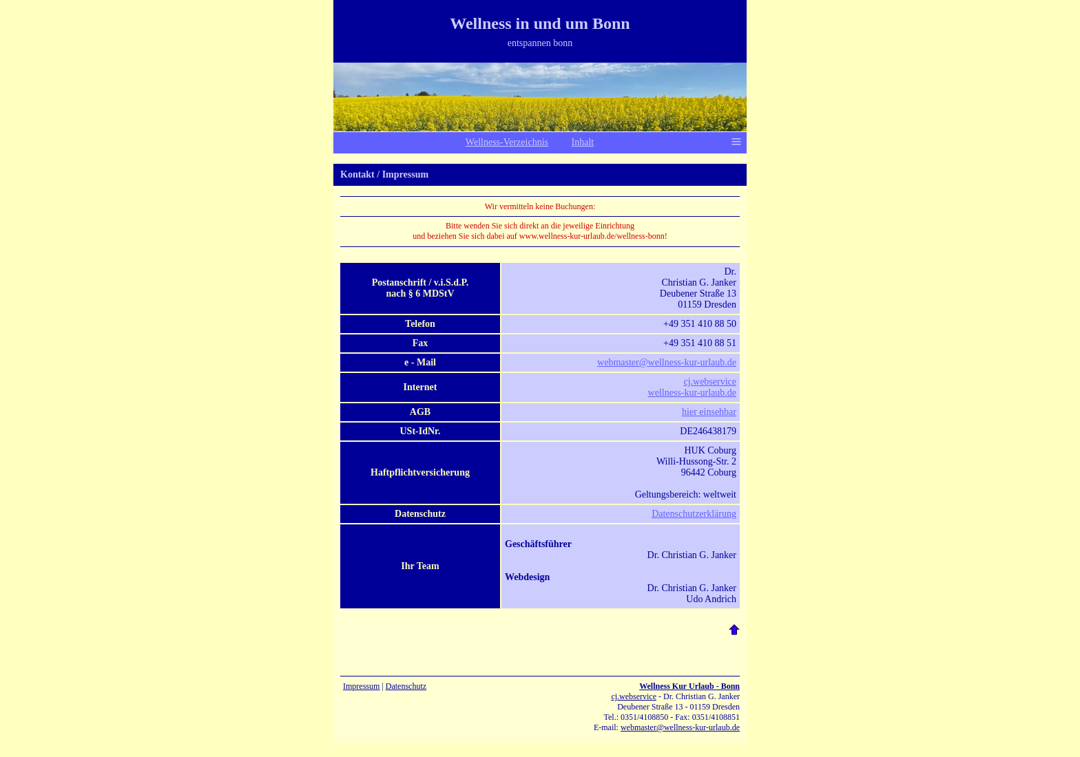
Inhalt (583, 142)
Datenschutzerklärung (694, 514)
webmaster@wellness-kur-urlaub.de (666, 362)
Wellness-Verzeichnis (507, 142)
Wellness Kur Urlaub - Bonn (689, 686)
